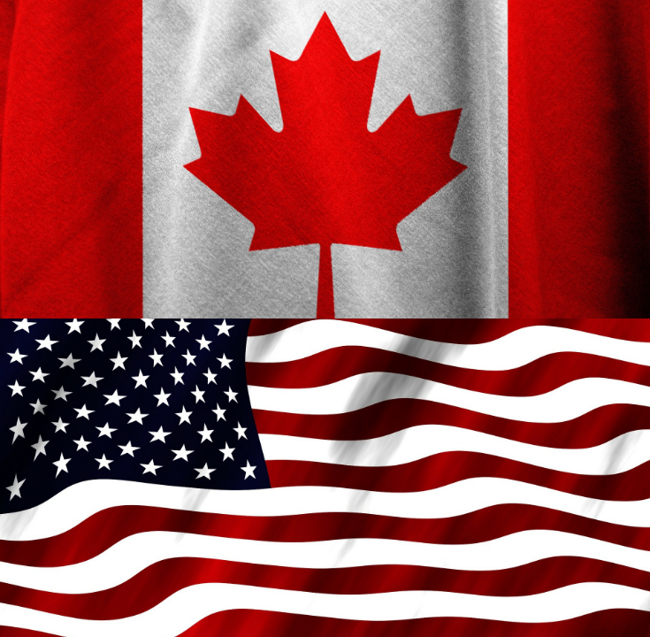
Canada (325, 360)
